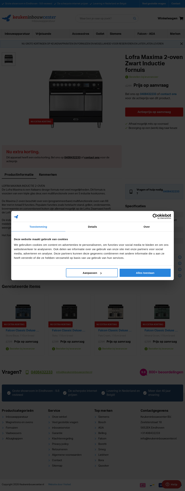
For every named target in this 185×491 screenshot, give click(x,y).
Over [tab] (147, 226)
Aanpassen (92, 272)
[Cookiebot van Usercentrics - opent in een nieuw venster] (155, 216)
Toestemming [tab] (38, 226)
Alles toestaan (145, 272)
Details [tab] (92, 226)
